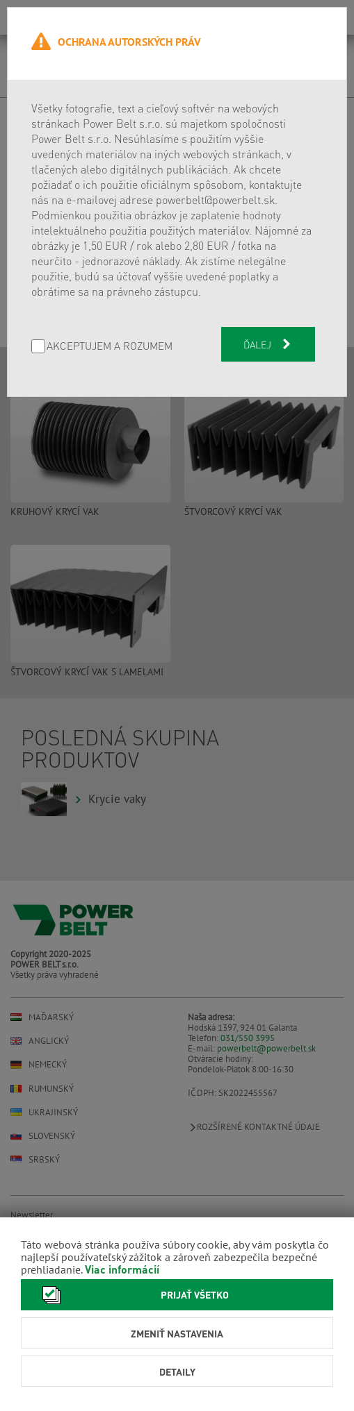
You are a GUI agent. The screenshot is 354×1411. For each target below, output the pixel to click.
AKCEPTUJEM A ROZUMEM (109, 347)
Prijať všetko (132, 1294)
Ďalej (268, 344)
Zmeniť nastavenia (177, 1333)
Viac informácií (122, 1269)
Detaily (177, 1371)
